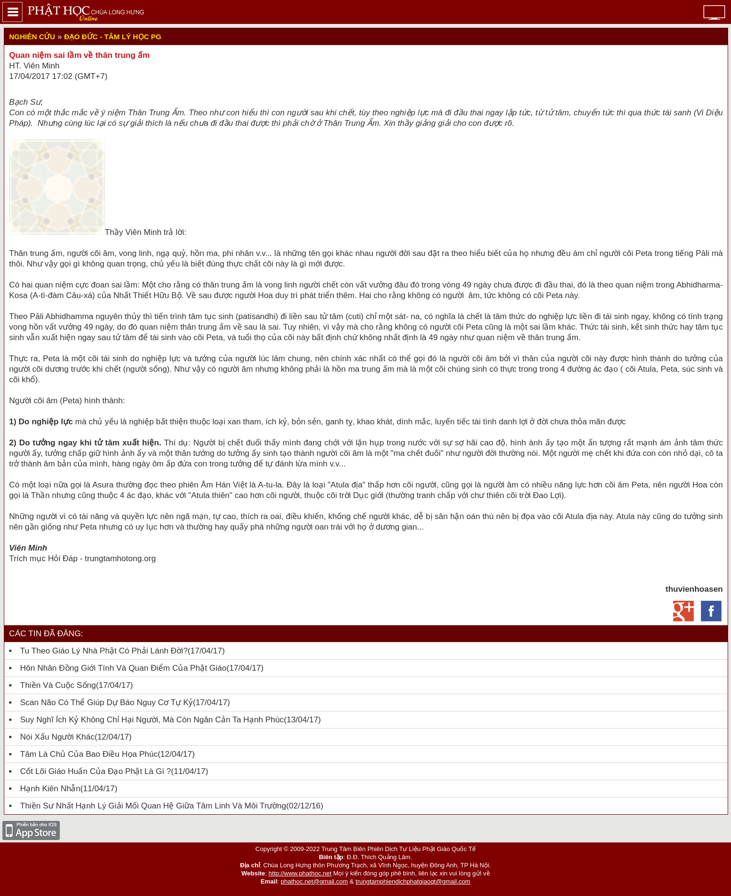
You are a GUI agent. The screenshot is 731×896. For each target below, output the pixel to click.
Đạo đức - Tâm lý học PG (112, 37)
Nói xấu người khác (57, 736)
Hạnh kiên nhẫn (50, 788)
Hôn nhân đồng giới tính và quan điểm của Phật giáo (123, 668)
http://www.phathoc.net (300, 873)
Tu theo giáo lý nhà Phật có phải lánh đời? (104, 650)
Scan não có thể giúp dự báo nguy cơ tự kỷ (106, 702)
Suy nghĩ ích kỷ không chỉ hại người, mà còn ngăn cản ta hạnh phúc (152, 719)
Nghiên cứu (32, 37)
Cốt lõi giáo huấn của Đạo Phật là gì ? (95, 771)
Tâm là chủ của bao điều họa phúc (89, 754)
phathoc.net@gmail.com (314, 881)
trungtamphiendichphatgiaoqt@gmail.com (412, 881)
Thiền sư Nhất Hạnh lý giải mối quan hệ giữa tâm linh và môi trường (153, 805)
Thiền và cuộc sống (58, 685)
